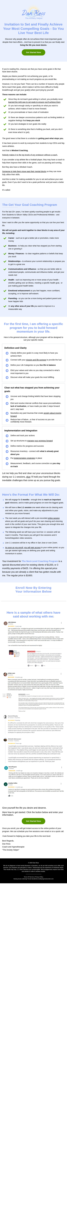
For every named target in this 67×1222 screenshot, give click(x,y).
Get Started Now (33, 52)
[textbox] (33, 154)
